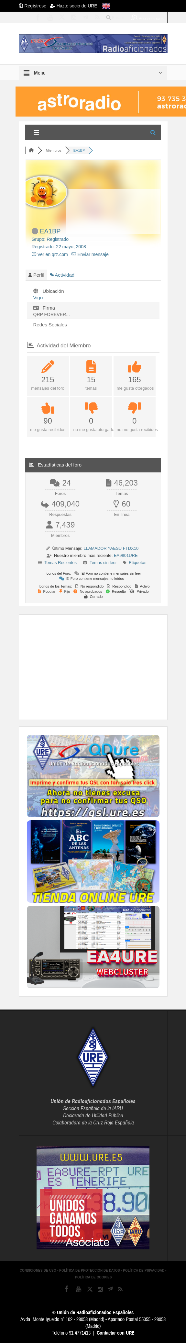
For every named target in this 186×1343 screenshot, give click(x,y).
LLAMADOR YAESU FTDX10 (110, 548)
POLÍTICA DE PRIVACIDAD (143, 1270)
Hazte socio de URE (73, 5)
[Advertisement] (106, 666)
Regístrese (34, 5)
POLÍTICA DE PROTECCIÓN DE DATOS (89, 1270)
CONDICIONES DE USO (38, 1270)
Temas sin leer (103, 562)
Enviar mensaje (89, 254)
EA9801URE (126, 555)
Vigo (38, 297)
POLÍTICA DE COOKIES (93, 1277)
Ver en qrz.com (50, 254)
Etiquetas (137, 562)
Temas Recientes (60, 562)
